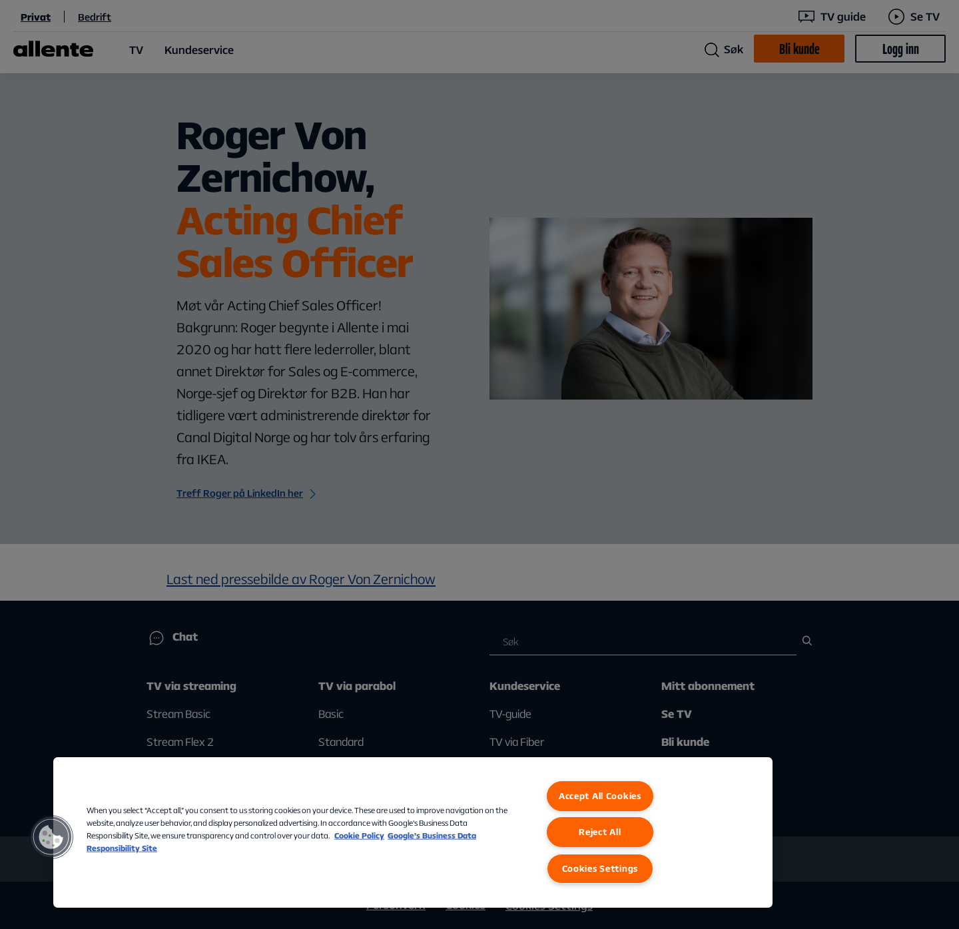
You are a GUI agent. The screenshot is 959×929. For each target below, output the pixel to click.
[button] (51, 837)
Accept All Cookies (600, 795)
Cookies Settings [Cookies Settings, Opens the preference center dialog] (600, 868)
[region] (413, 832)
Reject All (600, 831)
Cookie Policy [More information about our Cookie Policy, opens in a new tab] (359, 835)
